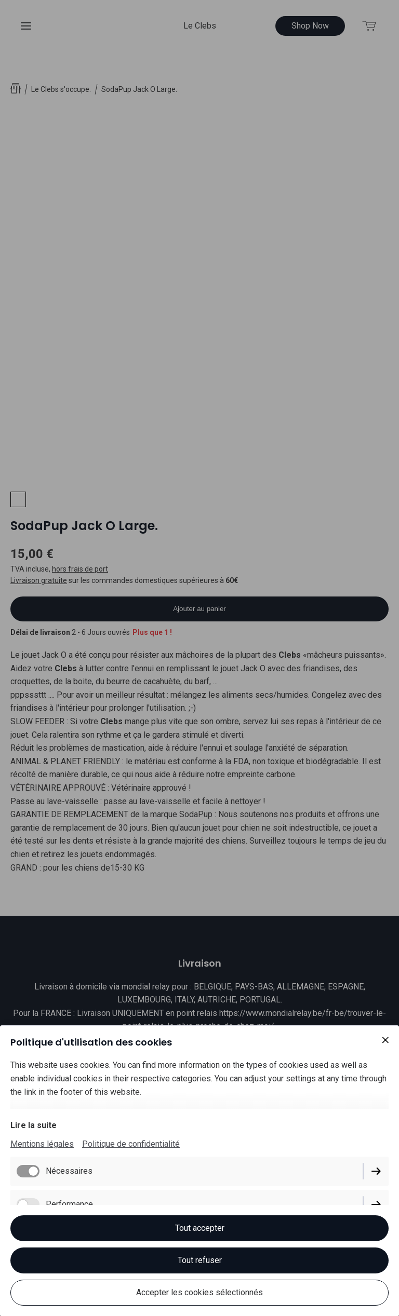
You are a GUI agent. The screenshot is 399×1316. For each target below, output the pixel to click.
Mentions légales (42, 1144)
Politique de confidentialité (131, 1144)
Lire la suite (33, 1125)
